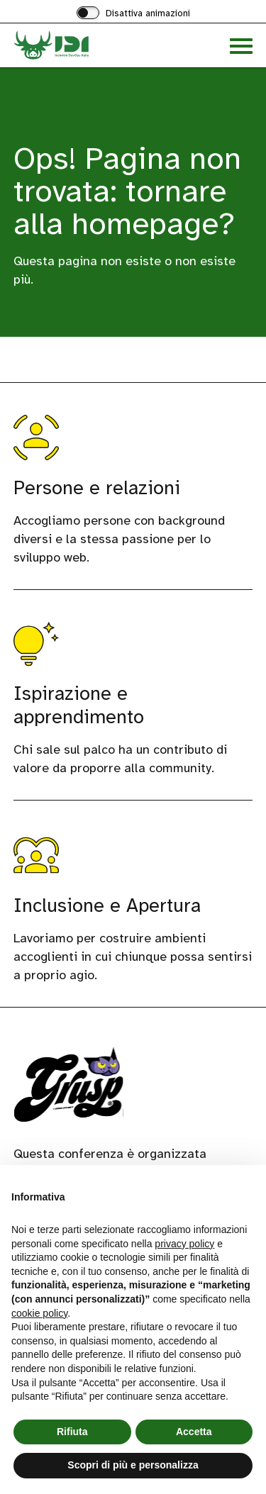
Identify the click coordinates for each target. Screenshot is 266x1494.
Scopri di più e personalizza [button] (132, 1465)
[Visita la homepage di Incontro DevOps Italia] (73, 45)
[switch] (133, 14)
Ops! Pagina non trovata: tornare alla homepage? (127, 191)
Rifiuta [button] (72, 1431)
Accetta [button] (194, 1431)
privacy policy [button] (184, 1243)
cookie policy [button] (39, 1313)
